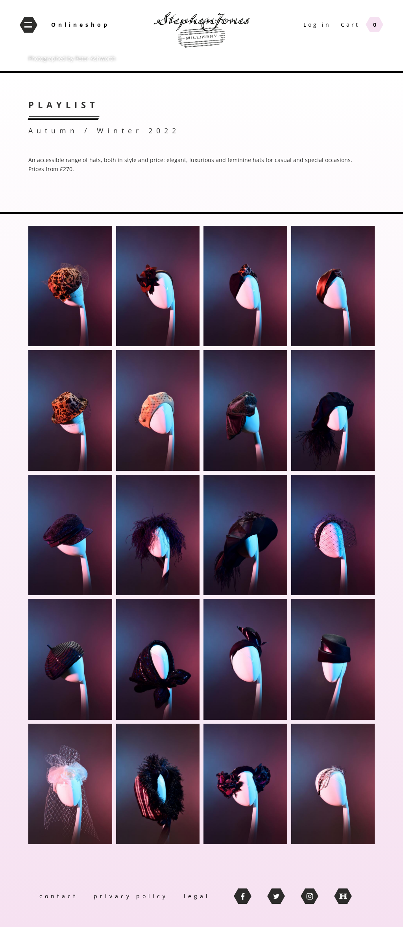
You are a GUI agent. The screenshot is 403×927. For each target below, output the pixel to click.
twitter (276, 896)
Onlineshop (80, 24)
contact (58, 896)
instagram (309, 896)
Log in (317, 24)
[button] (70, 286)
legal (197, 896)
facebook (242, 896)
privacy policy (131, 896)
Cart (350, 24)
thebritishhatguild (343, 896)
